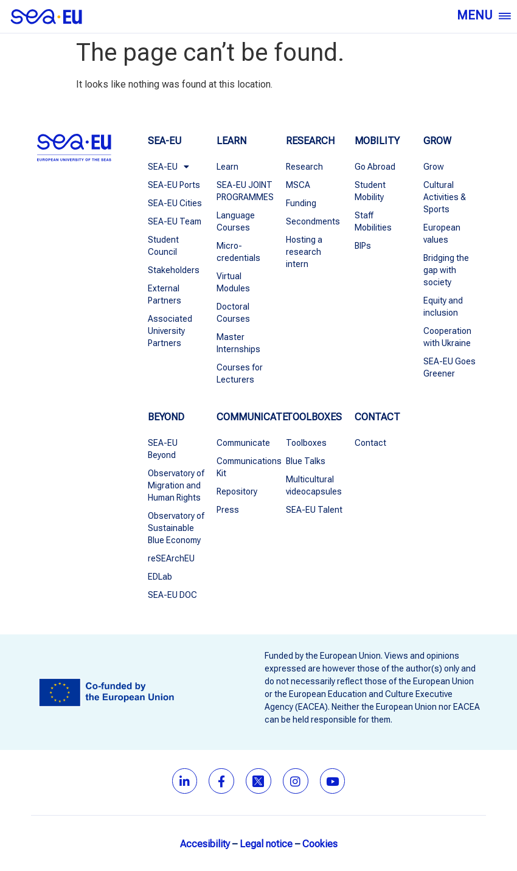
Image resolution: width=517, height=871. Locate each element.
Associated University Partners (170, 331)
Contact (370, 443)
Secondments (313, 221)
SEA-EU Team (174, 221)
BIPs (363, 246)
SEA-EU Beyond (163, 449)
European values (441, 234)
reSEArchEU (171, 558)
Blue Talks (305, 461)
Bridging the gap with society (446, 270)
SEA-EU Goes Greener (449, 367)
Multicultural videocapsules (314, 485)
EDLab (160, 576)
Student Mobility (370, 191)
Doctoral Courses (233, 313)
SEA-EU (168, 167)
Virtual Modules (233, 282)
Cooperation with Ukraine (447, 337)
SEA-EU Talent (314, 510)
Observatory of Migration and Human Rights (176, 485)
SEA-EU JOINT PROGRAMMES (245, 191)
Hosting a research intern (304, 252)
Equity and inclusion (443, 307)
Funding (301, 203)
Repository (237, 491)
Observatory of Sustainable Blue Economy (176, 528)
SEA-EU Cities (175, 203)
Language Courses (236, 221)
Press (228, 510)
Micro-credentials (238, 252)
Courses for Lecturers (240, 373)
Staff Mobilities (373, 221)
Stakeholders (174, 270)
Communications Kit (245, 467)
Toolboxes (306, 443)
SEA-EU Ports (174, 185)
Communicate (243, 443)
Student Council (163, 246)
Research (304, 167)
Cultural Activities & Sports (444, 197)
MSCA (298, 185)
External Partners (164, 294)
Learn (227, 167)
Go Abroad (375, 167)
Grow (433, 167)
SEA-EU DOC (172, 595)
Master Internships (238, 343)
